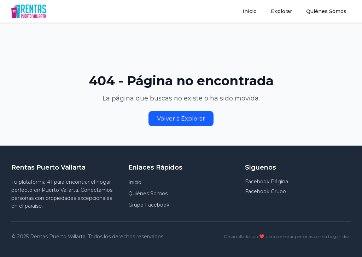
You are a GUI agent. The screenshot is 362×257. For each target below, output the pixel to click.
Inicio (250, 11)
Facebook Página (266, 181)
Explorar (281, 11)
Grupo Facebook (148, 205)
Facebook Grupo (265, 191)
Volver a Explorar (181, 118)
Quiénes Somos (326, 11)
